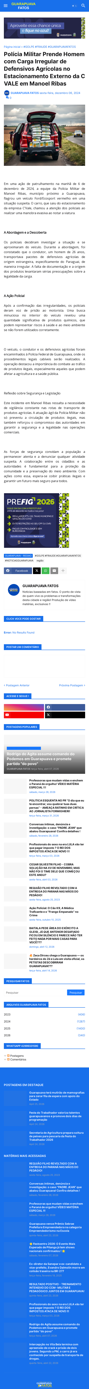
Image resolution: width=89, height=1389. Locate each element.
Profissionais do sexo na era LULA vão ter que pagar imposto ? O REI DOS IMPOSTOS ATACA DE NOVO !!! (56, 848)
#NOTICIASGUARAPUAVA (19, 560)
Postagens (15, 1055)
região (40, 560)
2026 (44, 1035)
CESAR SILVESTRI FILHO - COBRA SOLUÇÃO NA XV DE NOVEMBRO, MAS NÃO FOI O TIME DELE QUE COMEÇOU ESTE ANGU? (54, 870)
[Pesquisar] (35, 992)
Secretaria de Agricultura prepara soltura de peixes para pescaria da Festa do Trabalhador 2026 (56, 1136)
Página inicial (12, 46)
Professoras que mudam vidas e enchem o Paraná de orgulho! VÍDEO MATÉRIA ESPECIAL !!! (56, 784)
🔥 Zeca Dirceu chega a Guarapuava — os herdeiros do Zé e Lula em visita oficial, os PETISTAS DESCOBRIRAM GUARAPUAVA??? (56, 961)
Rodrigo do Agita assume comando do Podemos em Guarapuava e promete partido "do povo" (54, 1328)
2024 (44, 1021)
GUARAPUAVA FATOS (40, 586)
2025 (44, 1028)
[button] (5, 6)
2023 (44, 1014)
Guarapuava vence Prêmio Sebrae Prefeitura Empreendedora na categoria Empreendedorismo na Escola (55, 1227)
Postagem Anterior (17, 685)
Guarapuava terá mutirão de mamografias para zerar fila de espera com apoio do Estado (57, 1096)
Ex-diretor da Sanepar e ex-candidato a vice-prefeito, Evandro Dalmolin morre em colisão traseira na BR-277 (57, 1267)
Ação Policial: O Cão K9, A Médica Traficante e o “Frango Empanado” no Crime (54, 911)
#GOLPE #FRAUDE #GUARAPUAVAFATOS (49, 46)
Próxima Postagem (71, 685)
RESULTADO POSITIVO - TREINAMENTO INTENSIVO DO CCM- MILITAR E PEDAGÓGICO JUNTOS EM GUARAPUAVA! (56, 1287)
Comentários (16, 1059)
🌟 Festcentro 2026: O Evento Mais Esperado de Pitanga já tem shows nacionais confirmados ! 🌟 (52, 1247)
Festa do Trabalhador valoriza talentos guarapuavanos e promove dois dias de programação (55, 1116)
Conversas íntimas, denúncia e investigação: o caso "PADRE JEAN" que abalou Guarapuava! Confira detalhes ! (55, 828)
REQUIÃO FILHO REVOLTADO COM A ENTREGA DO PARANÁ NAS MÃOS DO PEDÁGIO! (53, 891)
